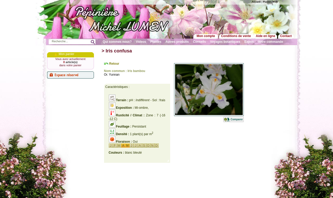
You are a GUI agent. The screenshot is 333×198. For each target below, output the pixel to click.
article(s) (70, 62)
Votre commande (270, 42)
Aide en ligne (265, 36)
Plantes (156, 42)
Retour (114, 63)
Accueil (256, 1)
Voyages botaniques (225, 42)
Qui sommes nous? (117, 42)
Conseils (199, 42)
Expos (249, 42)
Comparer (236, 119)
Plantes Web (270, 1)
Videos (141, 42)
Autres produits (177, 42)
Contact (286, 36)
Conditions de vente (236, 36)
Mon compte (206, 36)
